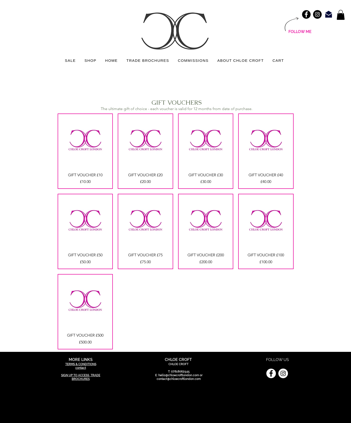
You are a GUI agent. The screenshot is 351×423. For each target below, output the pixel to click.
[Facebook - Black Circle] (306, 14)
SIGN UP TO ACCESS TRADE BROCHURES (80, 377)
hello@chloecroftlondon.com (178, 375)
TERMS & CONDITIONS (80, 364)
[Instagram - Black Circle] (317, 14)
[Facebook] (271, 373)
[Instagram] (283, 373)
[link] (340, 15)
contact (80, 368)
